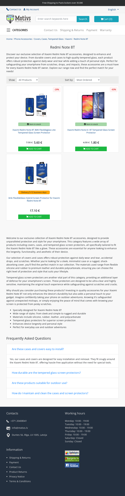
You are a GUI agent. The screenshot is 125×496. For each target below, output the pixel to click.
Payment (91, 30)
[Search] (83, 19)
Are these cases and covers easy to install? (38, 349)
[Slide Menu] (18, 30)
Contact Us (13, 9)
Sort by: (69, 79)
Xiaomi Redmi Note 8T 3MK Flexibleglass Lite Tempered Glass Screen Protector (34, 131)
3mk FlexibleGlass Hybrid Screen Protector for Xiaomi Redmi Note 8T (34, 199)
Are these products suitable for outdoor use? (39, 383)
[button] (113, 9)
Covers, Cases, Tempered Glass (48, 38)
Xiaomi (68, 38)
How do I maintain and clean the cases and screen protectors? (50, 393)
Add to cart (34, 148)
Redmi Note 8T (81, 38)
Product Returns (18, 471)
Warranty (105, 30)
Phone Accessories (23, 38)
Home (9, 38)
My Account (31, 9)
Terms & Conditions (20, 481)
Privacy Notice (17, 476)
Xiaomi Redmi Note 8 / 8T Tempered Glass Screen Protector (91, 131)
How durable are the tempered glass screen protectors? (46, 372)
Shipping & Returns (72, 30)
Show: (12, 79)
